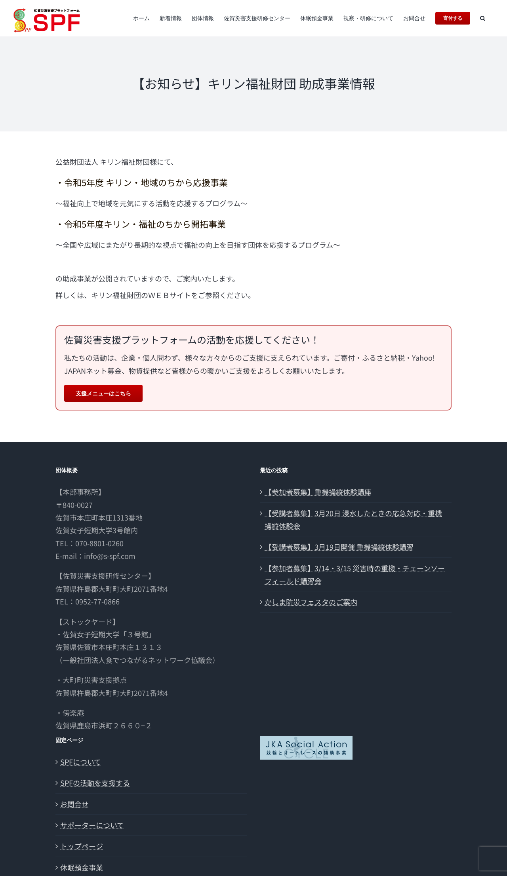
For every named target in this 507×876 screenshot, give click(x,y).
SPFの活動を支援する (95, 782)
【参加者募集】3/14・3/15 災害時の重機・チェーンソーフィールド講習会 (355, 574)
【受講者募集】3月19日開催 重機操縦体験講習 (339, 547)
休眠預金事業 (81, 867)
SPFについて (80, 761)
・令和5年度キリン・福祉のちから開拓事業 (140, 223)
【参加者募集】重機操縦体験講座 (318, 491)
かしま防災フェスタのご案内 (311, 602)
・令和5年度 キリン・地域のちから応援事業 (141, 182)
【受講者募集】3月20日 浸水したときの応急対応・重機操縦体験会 (353, 519)
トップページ (81, 846)
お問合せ (74, 804)
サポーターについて (92, 825)
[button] (482, 18)
